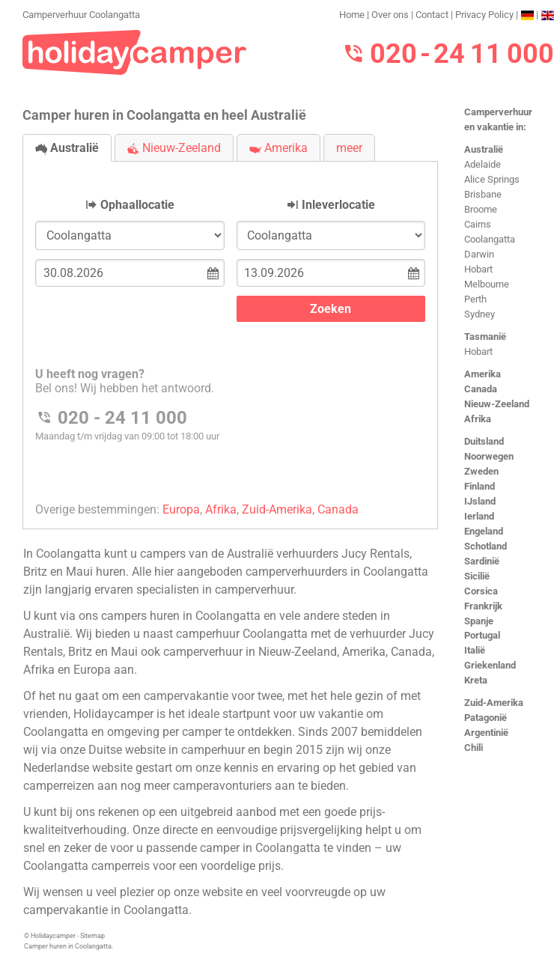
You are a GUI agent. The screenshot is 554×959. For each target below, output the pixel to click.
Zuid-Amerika (493, 702)
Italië (474, 650)
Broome (480, 209)
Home (352, 14)
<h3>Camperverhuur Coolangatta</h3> (230, 333)
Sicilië (477, 576)
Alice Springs (492, 179)
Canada (480, 389)
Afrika (477, 418)
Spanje (478, 621)
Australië (483, 149)
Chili (473, 747)
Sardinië (481, 561)
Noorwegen (489, 456)
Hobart (478, 269)
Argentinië (486, 732)
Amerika (482, 374)
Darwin (479, 254)
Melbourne (486, 284)
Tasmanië (485, 336)
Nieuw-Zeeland (496, 404)
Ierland (479, 516)
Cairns (477, 224)
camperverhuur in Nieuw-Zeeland (250, 652)
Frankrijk (483, 606)
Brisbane (483, 194)
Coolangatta (489, 239)
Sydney (479, 314)
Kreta (475, 680)
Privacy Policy (484, 14)
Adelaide (482, 164)
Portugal (482, 635)
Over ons (390, 14)
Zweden (481, 471)
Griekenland (490, 665)
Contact (432, 14)
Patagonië (485, 717)
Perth (475, 299)
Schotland (485, 546)
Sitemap (92, 936)
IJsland (480, 501)
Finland (479, 486)
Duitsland (484, 441)
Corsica (481, 591)
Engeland (483, 531)
